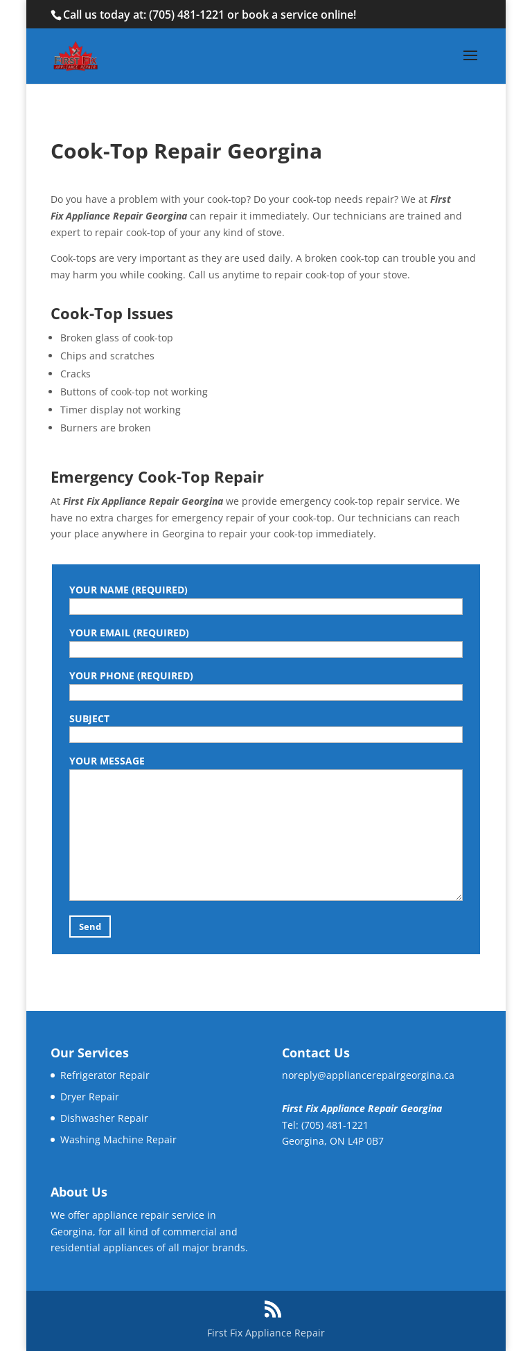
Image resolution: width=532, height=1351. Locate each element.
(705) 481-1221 (186, 14)
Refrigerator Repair (105, 1075)
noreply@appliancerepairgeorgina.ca (368, 1075)
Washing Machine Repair (118, 1139)
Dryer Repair (89, 1096)
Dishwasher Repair (104, 1118)
